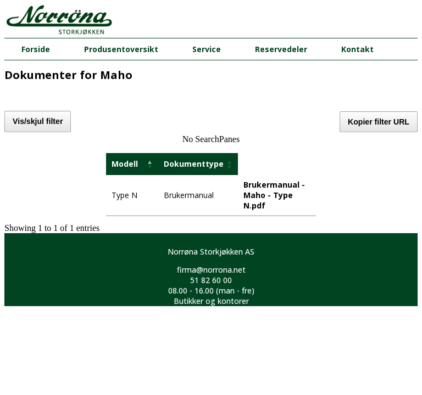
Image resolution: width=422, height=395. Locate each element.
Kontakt (357, 49)
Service (206, 49)
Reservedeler (281, 49)
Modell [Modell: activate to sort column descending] (125, 164)
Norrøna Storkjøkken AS (211, 251)
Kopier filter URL (378, 121)
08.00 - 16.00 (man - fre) (211, 290)
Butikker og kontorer (211, 301)
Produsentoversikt (121, 49)
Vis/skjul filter (38, 121)
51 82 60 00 (211, 280)
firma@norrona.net (211, 269)
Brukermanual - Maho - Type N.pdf (274, 195)
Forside (35, 49)
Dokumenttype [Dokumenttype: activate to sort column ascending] (194, 164)
